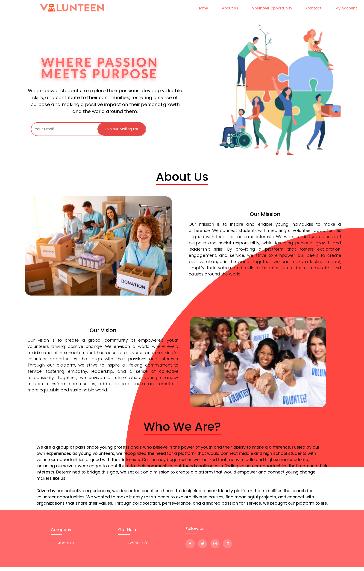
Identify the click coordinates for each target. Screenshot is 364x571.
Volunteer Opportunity (272, 8)
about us (66, 543)
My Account (346, 8)
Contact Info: (137, 543)
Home (202, 8)
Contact (314, 8)
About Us (230, 8)
